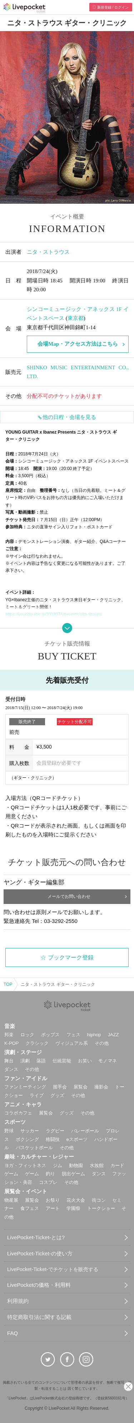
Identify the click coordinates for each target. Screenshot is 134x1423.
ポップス (50, 1034)
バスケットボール (34, 1147)
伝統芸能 (62, 1060)
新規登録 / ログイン (113, 7)
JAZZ (113, 1034)
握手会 (60, 1087)
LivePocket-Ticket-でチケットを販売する (52, 1269)
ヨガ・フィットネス (25, 1165)
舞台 (9, 1060)
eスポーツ (77, 1139)
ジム (57, 1165)
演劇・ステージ (23, 1052)
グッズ (57, 1095)
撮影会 (101, 1087)
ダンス (11, 1069)
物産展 (11, 1200)
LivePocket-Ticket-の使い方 (40, 1253)
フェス (73, 1034)
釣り (50, 1173)
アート (53, 1208)
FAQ (12, 1333)
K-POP (11, 1043)
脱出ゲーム (73, 1173)
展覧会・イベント (25, 1191)
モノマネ (107, 1060)
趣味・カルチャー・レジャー (39, 1156)
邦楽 (9, 1034)
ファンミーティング (25, 1087)
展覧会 (81, 1087)
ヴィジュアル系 (71, 1043)
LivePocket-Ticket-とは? (36, 1237)
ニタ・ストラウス (48, 252)
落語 (41, 1060)
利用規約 (18, 1301)
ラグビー (55, 1130)
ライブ (37, 1095)
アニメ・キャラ (23, 1104)
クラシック (37, 1043)
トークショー (101, 1208)
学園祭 (73, 1208)
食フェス (29, 1208)
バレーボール (85, 1130)
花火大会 (75, 1200)
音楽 (9, 1026)
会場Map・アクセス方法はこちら (78, 344)
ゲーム (32, 1173)
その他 (102, 1043)
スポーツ (15, 1122)
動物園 (76, 1165)
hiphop (94, 1034)
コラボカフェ (18, 1113)
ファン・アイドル (25, 1078)
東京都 (76, 318)
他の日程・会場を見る (69, 417)
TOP (8, 984)
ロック (27, 1034)
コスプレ (48, 1182)
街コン (99, 1200)
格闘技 (53, 1139)
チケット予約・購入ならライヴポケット (24, 8)
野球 (9, 1130)
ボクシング (27, 1139)
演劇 (25, 1060)
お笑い (85, 1060)
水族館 (97, 1165)
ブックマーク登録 (71, 957)
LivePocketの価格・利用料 (39, 1285)
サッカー (29, 1130)
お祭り (53, 1200)
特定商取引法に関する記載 (39, 1317)
